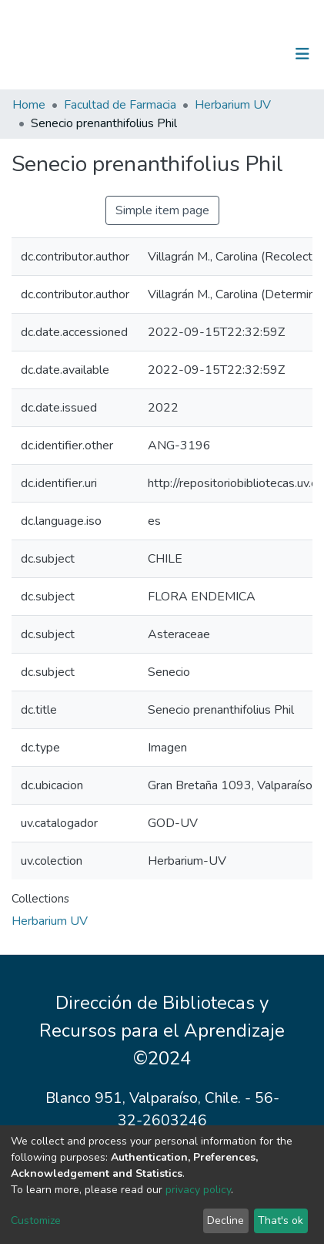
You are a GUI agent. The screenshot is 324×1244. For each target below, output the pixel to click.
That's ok (280, 1220)
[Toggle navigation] (302, 54)
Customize (36, 1220)
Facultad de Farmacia (120, 104)
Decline (225, 1220)
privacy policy (198, 1189)
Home (28, 104)
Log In (254, 53)
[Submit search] (222, 54)
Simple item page (162, 210)
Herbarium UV (233, 104)
